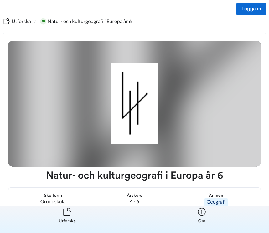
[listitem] (67, 219)
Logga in (251, 9)
